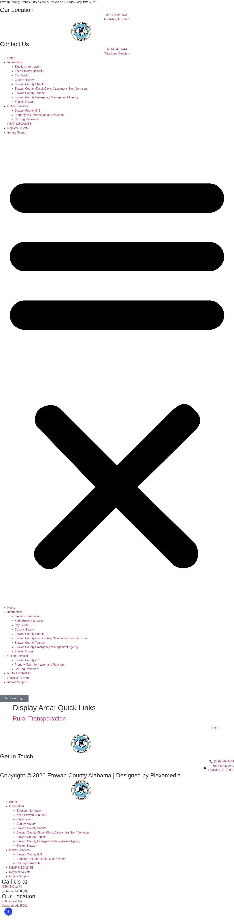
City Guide (21, 75)
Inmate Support (17, 132)
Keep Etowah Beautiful (29, 71)
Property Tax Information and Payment (40, 114)
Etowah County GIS (27, 110)
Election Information (27, 66)
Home (11, 57)
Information (14, 62)
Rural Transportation (39, 718)
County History (24, 79)
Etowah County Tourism (30, 93)
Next (216, 727)
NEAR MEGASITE (19, 123)
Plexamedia (165, 775)
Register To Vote (18, 128)
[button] (117, 370)
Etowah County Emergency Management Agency (46, 97)
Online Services (17, 106)
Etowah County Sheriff (29, 84)
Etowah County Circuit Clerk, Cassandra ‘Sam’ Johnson (51, 88)
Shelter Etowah (25, 101)
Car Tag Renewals (26, 119)
